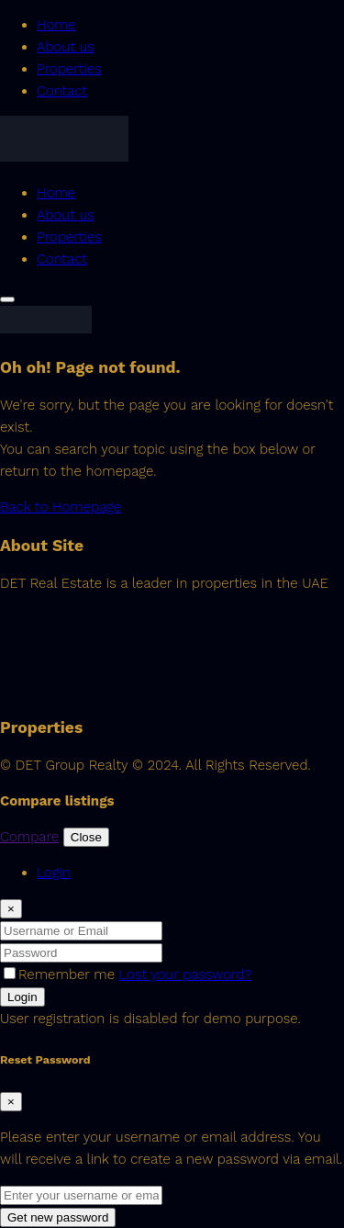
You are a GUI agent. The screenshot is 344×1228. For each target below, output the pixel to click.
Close (86, 837)
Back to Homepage (60, 507)
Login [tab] (54, 872)
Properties (69, 69)
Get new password (57, 1217)
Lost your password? (185, 974)
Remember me (61, 974)
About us (65, 47)
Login (22, 997)
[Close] (11, 908)
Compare (29, 836)
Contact (62, 91)
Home (56, 25)
